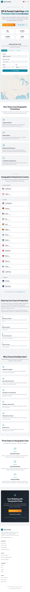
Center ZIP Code (5, 59)
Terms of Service (4, 577)
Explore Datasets (9, 24)
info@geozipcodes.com (7, 537)
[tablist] (15, 50)
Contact (2, 569)
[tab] (4, 50)
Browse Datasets (15, 510)
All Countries (3, 543)
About (2, 565)
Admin (2, 571)
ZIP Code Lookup (4, 555)
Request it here (21, 291)
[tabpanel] (15, 75)
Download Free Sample (15, 514)
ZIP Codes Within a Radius (6, 557)
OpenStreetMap (26, 98)
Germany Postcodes (5, 549)
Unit (16, 64)
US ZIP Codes (4, 545)
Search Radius (15, 70)
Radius (3, 64)
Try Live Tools (22, 24)
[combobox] (15, 56)
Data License (3, 581)
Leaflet (19, 98)
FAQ (2, 567)
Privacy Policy (4, 579)
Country (4, 53)
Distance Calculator (5, 559)
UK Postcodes (4, 547)
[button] (3, 76)
